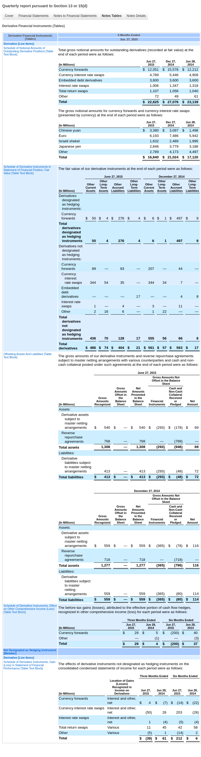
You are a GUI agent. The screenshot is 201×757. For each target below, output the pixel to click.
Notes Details (136, 16)
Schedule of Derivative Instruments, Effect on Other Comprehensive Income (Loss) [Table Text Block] (30, 609)
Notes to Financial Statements (75, 16)
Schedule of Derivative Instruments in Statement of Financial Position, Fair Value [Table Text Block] (27, 170)
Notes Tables (112, 16)
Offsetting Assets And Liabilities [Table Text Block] (27, 355)
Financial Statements (34, 16)
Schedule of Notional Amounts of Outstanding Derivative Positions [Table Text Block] (28, 51)
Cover (9, 16)
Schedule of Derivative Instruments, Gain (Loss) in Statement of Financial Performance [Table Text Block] (29, 665)
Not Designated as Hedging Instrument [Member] (29, 651)
